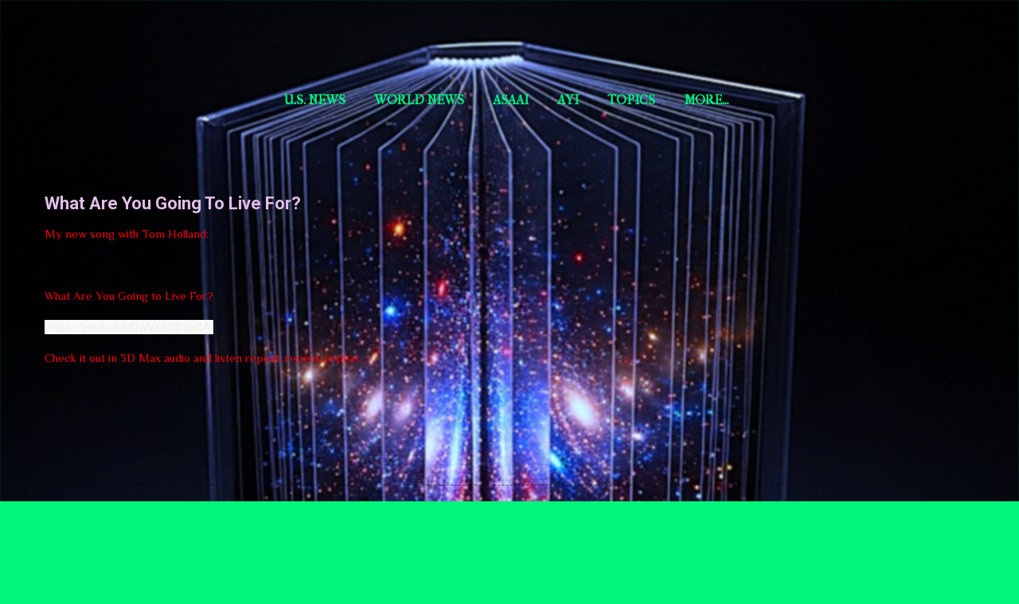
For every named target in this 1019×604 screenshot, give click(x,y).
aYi (568, 99)
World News (419, 99)
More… (870, 99)
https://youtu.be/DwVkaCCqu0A (129, 327)
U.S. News (315, 99)
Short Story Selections (149, 38)
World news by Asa (751, 99)
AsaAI (511, 99)
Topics (631, 99)
